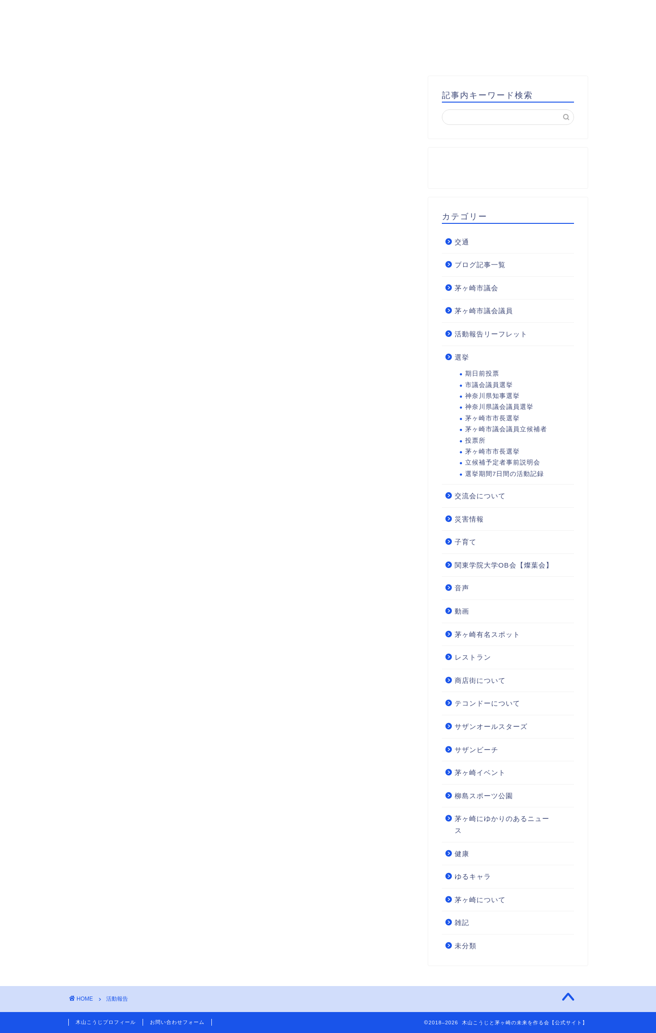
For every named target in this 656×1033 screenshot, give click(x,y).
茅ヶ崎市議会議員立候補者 (506, 429)
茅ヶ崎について (480, 900)
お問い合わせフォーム (177, 1022)
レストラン (473, 657)
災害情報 (469, 519)
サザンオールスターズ (491, 726)
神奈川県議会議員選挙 (499, 406)
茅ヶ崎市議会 (476, 288)
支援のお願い (496, 52)
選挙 (462, 357)
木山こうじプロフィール (227, 52)
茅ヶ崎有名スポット (487, 634)
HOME (147, 52)
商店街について (480, 680)
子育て (466, 542)
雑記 (462, 922)
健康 (462, 853)
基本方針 (311, 52)
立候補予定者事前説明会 (502, 462)
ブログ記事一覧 (480, 265)
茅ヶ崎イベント (480, 772)
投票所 (475, 440)
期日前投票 (482, 373)
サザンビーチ (476, 750)
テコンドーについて (487, 703)
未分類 (466, 946)
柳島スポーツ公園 (484, 796)
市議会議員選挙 (489, 385)
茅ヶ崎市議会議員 (484, 311)
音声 (462, 588)
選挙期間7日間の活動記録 (504, 473)
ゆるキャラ (473, 876)
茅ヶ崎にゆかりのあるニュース (502, 824)
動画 (462, 611)
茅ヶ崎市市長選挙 (492, 418)
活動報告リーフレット (491, 334)
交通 (462, 242)
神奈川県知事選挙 (492, 396)
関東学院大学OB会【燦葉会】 (504, 565)
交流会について (480, 496)
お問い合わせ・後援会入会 (400, 52)
